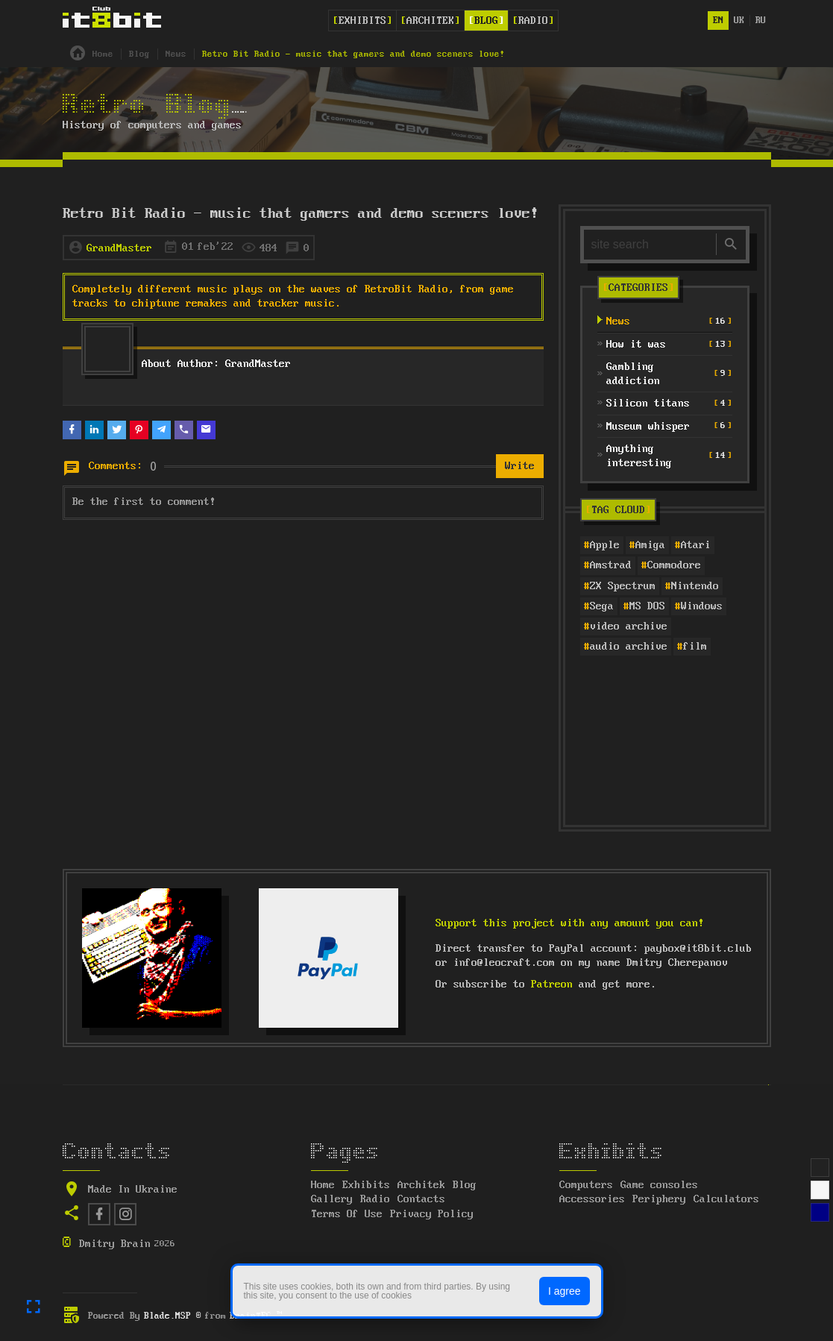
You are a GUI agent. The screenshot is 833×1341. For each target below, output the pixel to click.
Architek (430, 21)
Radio (533, 21)
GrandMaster (119, 248)
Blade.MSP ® (172, 1316)
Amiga (650, 545)
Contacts (421, 1199)
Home (323, 1185)
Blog (486, 21)
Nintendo (695, 586)
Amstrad (611, 565)
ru (760, 20)
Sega (602, 606)
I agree (564, 1291)
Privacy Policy (432, 1214)
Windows (702, 606)
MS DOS (647, 606)
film (695, 647)
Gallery (332, 1199)
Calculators (726, 1199)
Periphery (659, 1199)
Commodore (674, 565)
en (718, 20)
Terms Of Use (347, 1214)
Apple (605, 545)
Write (520, 466)
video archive (628, 626)
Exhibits (362, 21)
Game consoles (659, 1185)
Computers (586, 1185)
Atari (696, 545)
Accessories (592, 1199)
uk (739, 20)
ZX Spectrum (623, 586)
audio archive (628, 647)
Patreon (552, 984)
